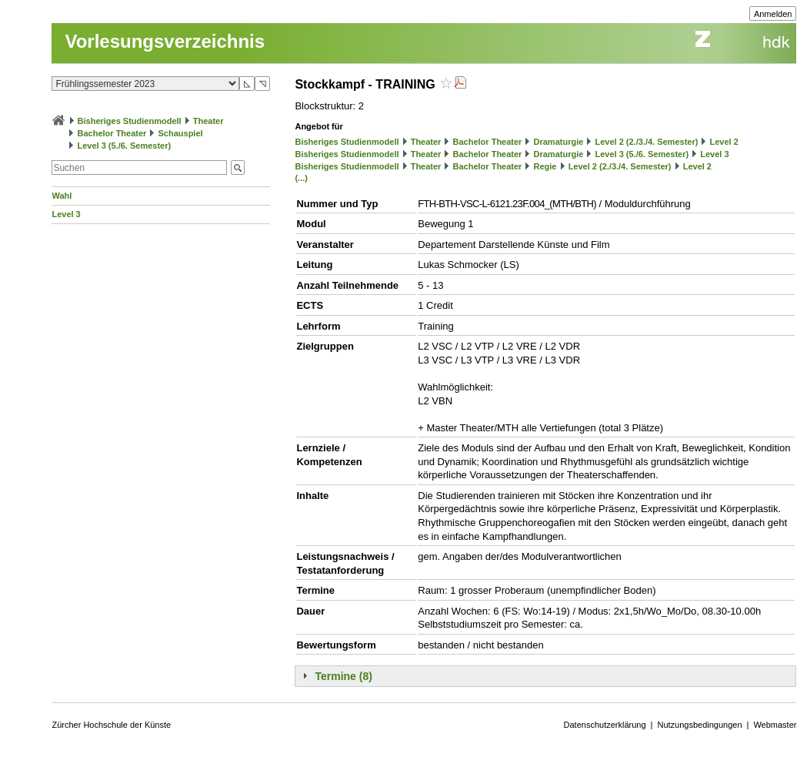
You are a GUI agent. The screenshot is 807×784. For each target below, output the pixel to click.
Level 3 (66, 214)
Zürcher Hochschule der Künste (111, 724)
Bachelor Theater (112, 133)
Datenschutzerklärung (605, 724)
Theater (208, 121)
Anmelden (773, 13)
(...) (301, 178)
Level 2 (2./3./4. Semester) (646, 141)
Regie (545, 166)
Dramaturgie (559, 141)
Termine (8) (343, 676)
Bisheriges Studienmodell (130, 121)
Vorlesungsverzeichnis (165, 41)
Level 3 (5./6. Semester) (125, 145)
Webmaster (774, 724)
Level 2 (724, 141)
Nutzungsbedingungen (699, 724)
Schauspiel (180, 133)
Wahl (62, 195)
